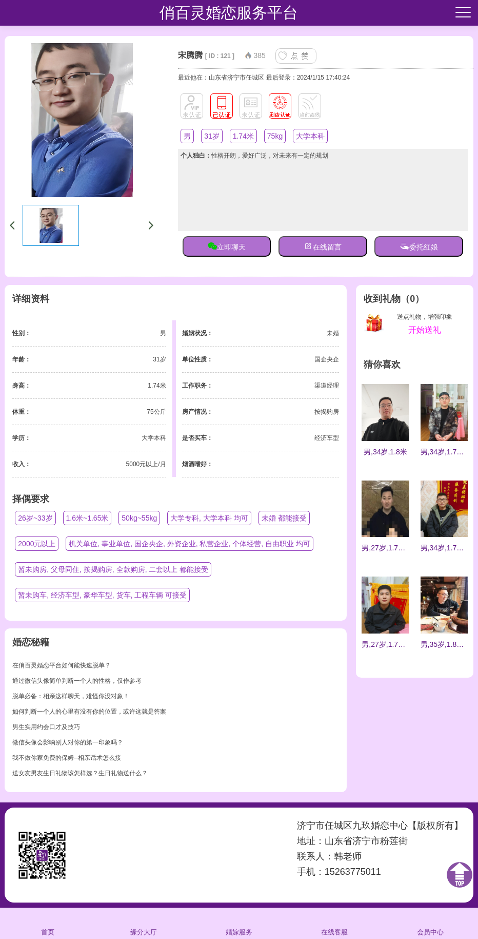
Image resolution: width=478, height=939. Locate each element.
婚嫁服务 (239, 923)
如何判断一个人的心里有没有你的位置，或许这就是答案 (89, 711)
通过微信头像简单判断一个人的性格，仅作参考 (77, 680)
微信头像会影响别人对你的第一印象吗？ (67, 742)
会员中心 (430, 923)
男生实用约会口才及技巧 (46, 727)
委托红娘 (419, 246)
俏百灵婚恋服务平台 (229, 12)
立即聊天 (227, 246)
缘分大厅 (143, 923)
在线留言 (323, 246)
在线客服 (334, 923)
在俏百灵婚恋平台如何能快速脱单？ (61, 665)
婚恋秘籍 (30, 642)
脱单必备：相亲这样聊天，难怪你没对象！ (70, 696)
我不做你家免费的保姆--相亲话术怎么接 (66, 757)
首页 (48, 923)
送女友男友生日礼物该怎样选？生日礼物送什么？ (80, 773)
